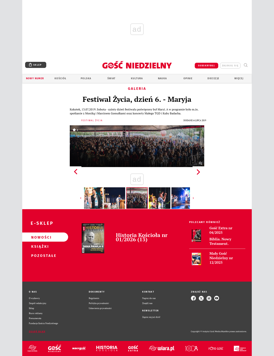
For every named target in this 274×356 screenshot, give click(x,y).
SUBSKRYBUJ (206, 65)
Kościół (61, 78)
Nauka (162, 78)
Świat (111, 78)
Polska (86, 78)
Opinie (187, 78)
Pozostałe (39, 255)
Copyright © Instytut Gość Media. (206, 331)
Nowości (39, 237)
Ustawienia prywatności (100, 308)
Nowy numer (35, 78)
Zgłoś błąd (37, 331)
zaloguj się (230, 65)
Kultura (137, 78)
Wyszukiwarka (245, 65)
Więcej (238, 78)
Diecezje (213, 78)
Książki (39, 246)
